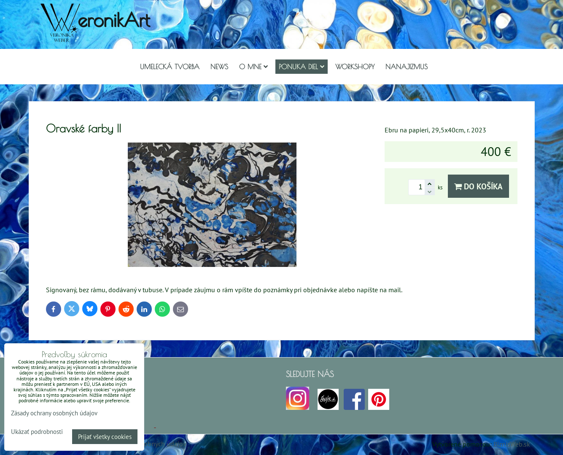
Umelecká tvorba (169, 66)
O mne (253, 66)
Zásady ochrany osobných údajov (54, 413)
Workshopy (354, 66)
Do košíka (478, 186)
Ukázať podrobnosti (37, 432)
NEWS (219, 66)
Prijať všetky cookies (105, 437)
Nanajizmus (406, 66)
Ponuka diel (301, 66)
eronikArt (114, 19)
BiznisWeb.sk (511, 444)
